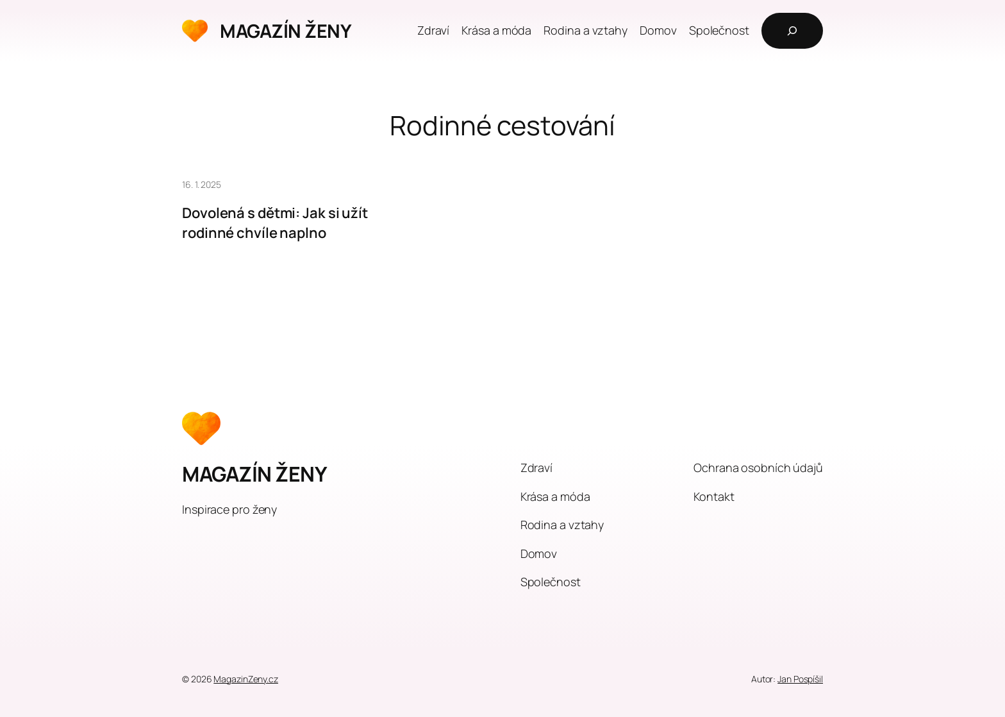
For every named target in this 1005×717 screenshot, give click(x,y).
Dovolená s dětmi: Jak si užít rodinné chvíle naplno (275, 222)
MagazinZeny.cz (245, 679)
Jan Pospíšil (800, 679)
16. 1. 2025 (201, 184)
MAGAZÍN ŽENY (285, 31)
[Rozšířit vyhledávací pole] (792, 31)
